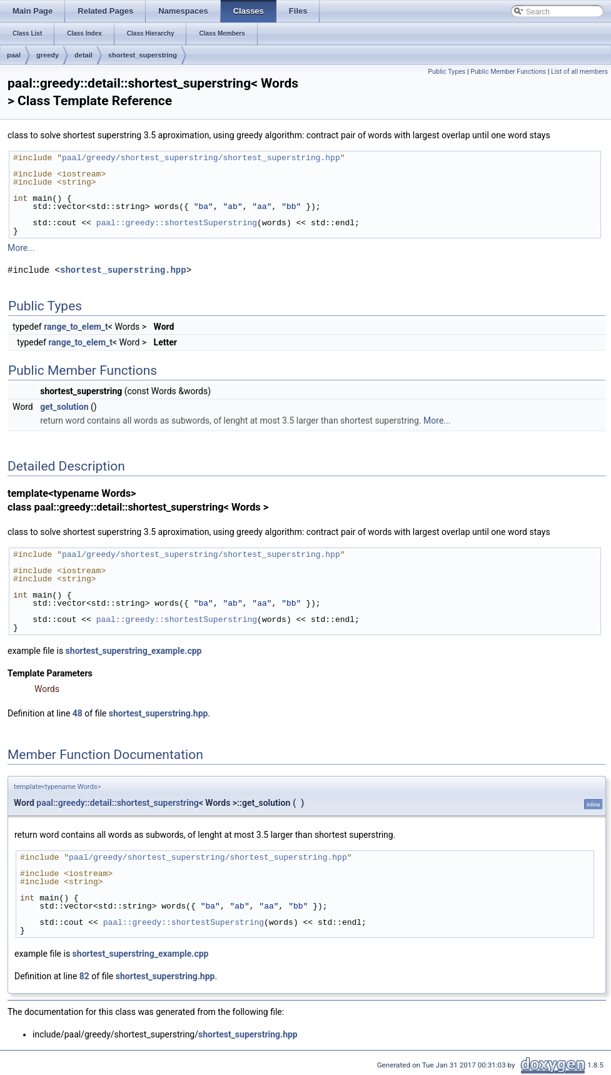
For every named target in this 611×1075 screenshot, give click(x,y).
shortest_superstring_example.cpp (134, 651)
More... (21, 248)
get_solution (64, 407)
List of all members (579, 72)
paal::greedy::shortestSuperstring (176, 222)
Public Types (446, 72)
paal (14, 55)
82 (84, 976)
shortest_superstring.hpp (123, 270)
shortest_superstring (142, 55)
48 (78, 713)
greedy (47, 55)
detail (83, 55)
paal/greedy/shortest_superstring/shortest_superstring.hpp (201, 157)
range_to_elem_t (76, 327)
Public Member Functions (508, 72)
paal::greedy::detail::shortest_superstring (117, 803)
